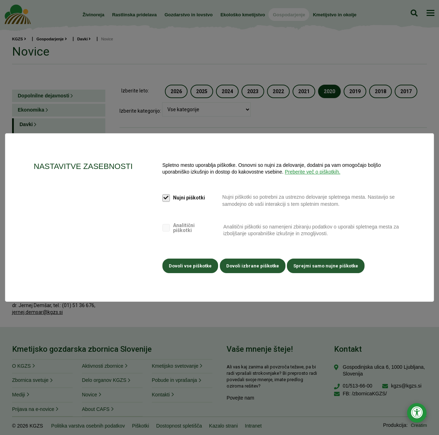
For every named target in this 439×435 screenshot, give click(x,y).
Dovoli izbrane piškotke (254, 265)
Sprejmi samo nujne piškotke (329, 265)
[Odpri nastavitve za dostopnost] (417, 413)
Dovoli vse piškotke (190, 265)
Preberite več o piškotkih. (312, 173)
